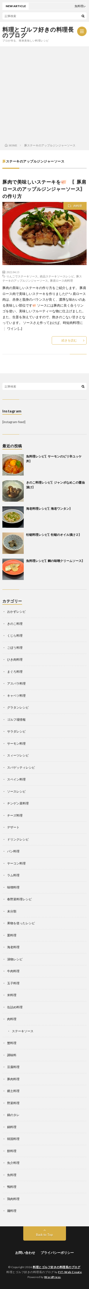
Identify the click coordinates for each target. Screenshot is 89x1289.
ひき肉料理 (15, 659)
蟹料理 (11, 1043)
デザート (13, 827)
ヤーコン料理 (16, 863)
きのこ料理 (15, 624)
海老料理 (13, 947)
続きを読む (69, 340)
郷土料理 (13, 1091)
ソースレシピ (16, 791)
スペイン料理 (16, 779)
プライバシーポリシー (57, 1253)
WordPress (52, 1277)
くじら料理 (15, 635)
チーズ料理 (15, 815)
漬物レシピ (15, 959)
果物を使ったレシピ (21, 923)
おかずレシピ (16, 611)
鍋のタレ (13, 1115)
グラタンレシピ (18, 707)
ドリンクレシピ (18, 839)
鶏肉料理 (13, 1199)
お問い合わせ (25, 1253)
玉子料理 (13, 983)
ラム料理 (13, 875)
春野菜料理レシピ (19, 899)
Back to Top (44, 1235)
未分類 (11, 911)
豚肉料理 (13, 1079)
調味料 (11, 1055)
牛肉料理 (13, 971)
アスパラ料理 (16, 683)
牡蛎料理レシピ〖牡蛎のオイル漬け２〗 (54, 535)
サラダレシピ (16, 731)
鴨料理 (11, 1187)
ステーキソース (22, 1031)
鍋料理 (11, 1127)
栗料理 (11, 935)
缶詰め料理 (15, 1007)
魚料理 (11, 1175)
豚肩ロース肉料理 (61, 280)
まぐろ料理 (15, 671)
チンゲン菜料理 (18, 803)
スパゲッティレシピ (21, 767)
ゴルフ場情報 (16, 719)
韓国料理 (13, 1139)
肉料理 (77, 206)
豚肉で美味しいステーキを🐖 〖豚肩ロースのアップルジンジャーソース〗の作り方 (44, 189)
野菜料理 (13, 1103)
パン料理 (13, 851)
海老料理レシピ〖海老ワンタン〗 (49, 508)
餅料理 (11, 1151)
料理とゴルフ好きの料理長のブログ (38, 32)
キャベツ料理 (16, 695)
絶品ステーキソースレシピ (57, 276)
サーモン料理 (16, 743)
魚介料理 (13, 1163)
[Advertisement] (44, 93)
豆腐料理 (13, 1067)
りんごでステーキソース (22, 276)
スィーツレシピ (18, 755)
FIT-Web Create (70, 1272)
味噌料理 (13, 887)
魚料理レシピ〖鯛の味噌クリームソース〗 (55, 561)
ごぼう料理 (15, 647)
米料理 (11, 995)
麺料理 (11, 1211)
